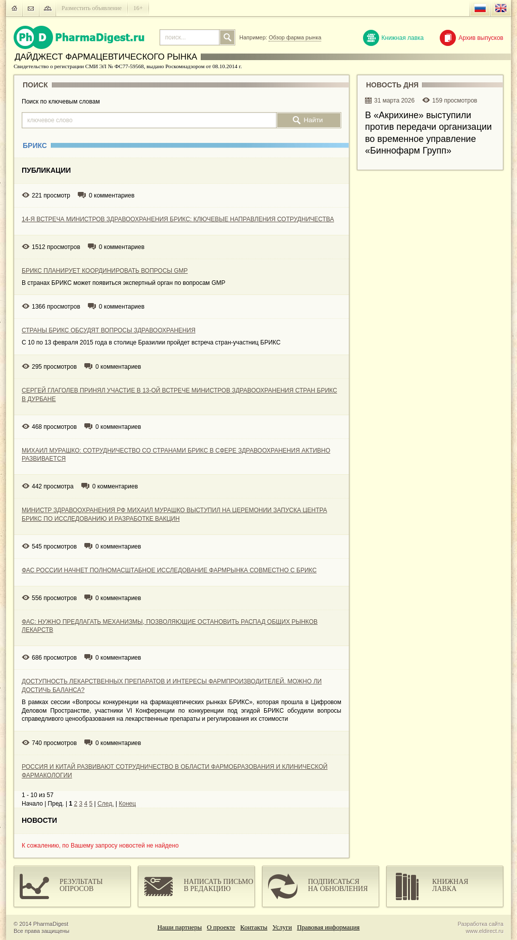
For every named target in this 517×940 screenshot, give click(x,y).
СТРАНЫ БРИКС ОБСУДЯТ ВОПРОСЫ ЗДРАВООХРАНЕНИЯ (108, 330)
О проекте (221, 927)
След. (105, 803)
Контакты (254, 927)
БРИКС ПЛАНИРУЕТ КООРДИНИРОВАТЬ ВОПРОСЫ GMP (105, 270)
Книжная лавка (393, 38)
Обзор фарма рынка (295, 37)
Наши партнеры (180, 927)
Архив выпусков (471, 38)
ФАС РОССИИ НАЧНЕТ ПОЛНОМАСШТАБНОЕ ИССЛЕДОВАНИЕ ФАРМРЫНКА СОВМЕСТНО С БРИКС (169, 570)
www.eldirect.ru (484, 931)
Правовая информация (328, 927)
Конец (127, 803)
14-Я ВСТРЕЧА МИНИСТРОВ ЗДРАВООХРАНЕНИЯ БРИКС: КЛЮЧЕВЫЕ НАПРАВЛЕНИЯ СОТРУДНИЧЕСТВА (178, 219)
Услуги (282, 927)
